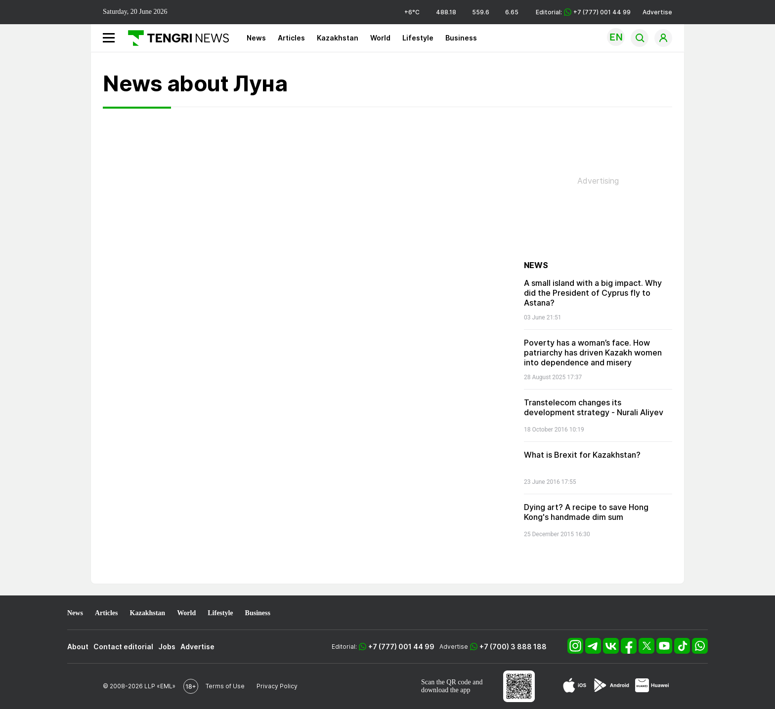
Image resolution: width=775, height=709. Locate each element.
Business (461, 38)
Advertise (657, 12)
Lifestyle (417, 38)
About (77, 646)
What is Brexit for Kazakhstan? (582, 455)
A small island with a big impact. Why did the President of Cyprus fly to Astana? (593, 293)
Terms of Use (225, 686)
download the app (446, 690)
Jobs (166, 646)
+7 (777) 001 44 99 (401, 646)
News (256, 38)
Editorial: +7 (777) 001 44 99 (583, 12)
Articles (291, 38)
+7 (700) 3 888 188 (513, 646)
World (380, 38)
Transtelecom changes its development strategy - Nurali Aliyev (593, 407)
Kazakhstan (337, 38)
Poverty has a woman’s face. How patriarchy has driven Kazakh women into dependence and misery (593, 352)
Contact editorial (123, 646)
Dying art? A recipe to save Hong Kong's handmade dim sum (586, 512)
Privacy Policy (277, 686)
